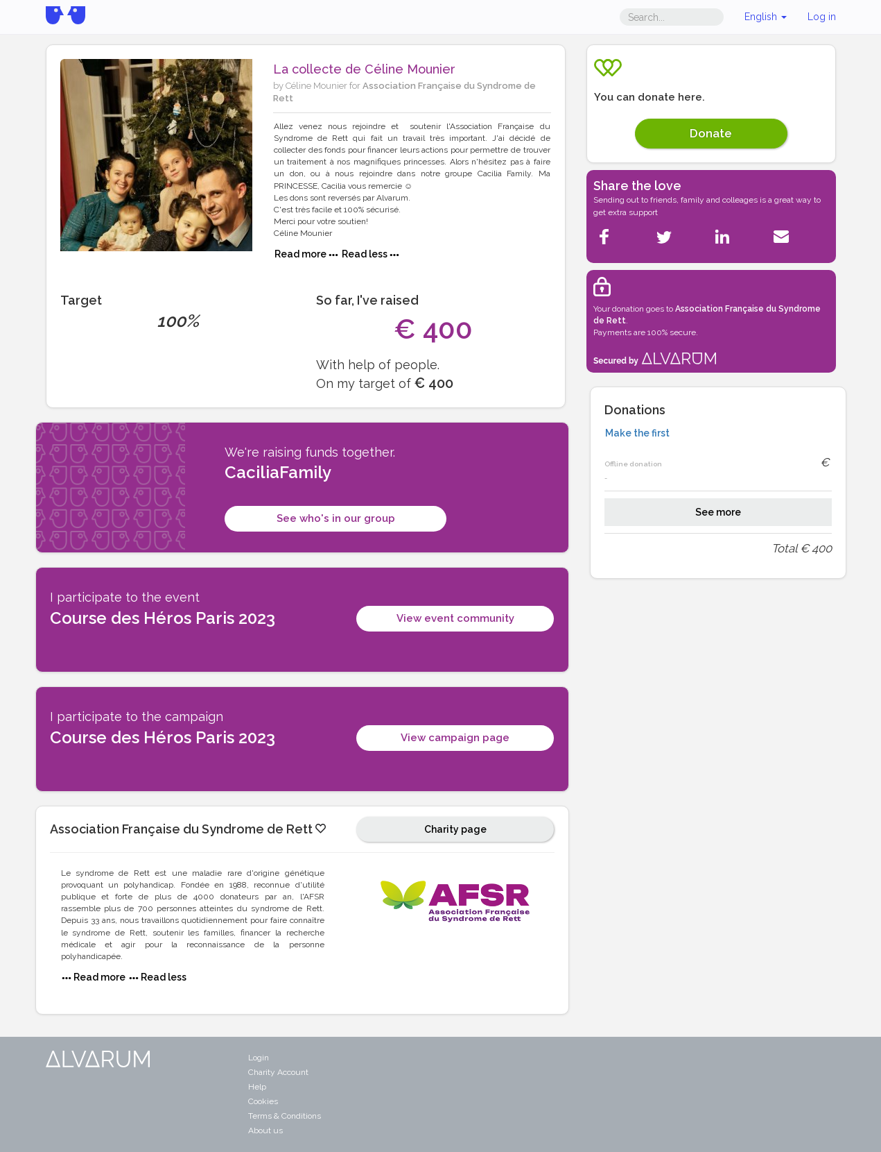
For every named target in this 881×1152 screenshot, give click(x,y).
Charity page (455, 829)
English (765, 16)
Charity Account (278, 1072)
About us (265, 1130)
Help (257, 1087)
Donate (711, 133)
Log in (822, 16)
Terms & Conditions (284, 1116)
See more (718, 512)
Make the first (637, 433)
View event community (455, 618)
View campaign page (455, 737)
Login (258, 1057)
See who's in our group (336, 518)
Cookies (263, 1101)
